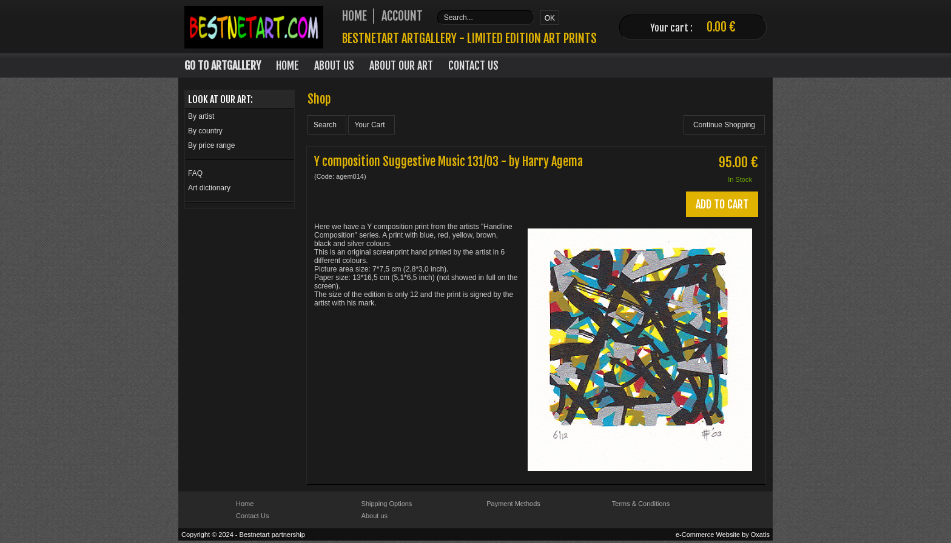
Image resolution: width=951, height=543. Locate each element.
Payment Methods (513, 503)
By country (205, 131)
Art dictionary (209, 188)
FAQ (195, 173)
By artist (201, 116)
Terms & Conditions (641, 503)
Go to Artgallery (222, 65)
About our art (401, 65)
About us (374, 515)
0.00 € (721, 27)
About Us (334, 65)
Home (287, 65)
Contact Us (473, 65)
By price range (211, 145)
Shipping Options (386, 503)
